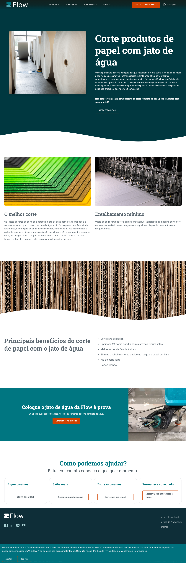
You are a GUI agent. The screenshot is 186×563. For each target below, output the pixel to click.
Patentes (164, 527)
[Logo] (39, 516)
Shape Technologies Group (170, 562)
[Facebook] (6, 525)
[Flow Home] (17, 4)
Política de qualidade (170, 517)
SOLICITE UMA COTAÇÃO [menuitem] (146, 5)
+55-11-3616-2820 (25, 496)
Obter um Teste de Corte (66, 421)
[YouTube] (23, 525)
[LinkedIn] (12, 525)
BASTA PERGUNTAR (107, 110)
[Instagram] (17, 525)
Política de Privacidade (171, 522)
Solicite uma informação (70, 496)
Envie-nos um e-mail (115, 496)
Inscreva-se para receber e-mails (159, 495)
